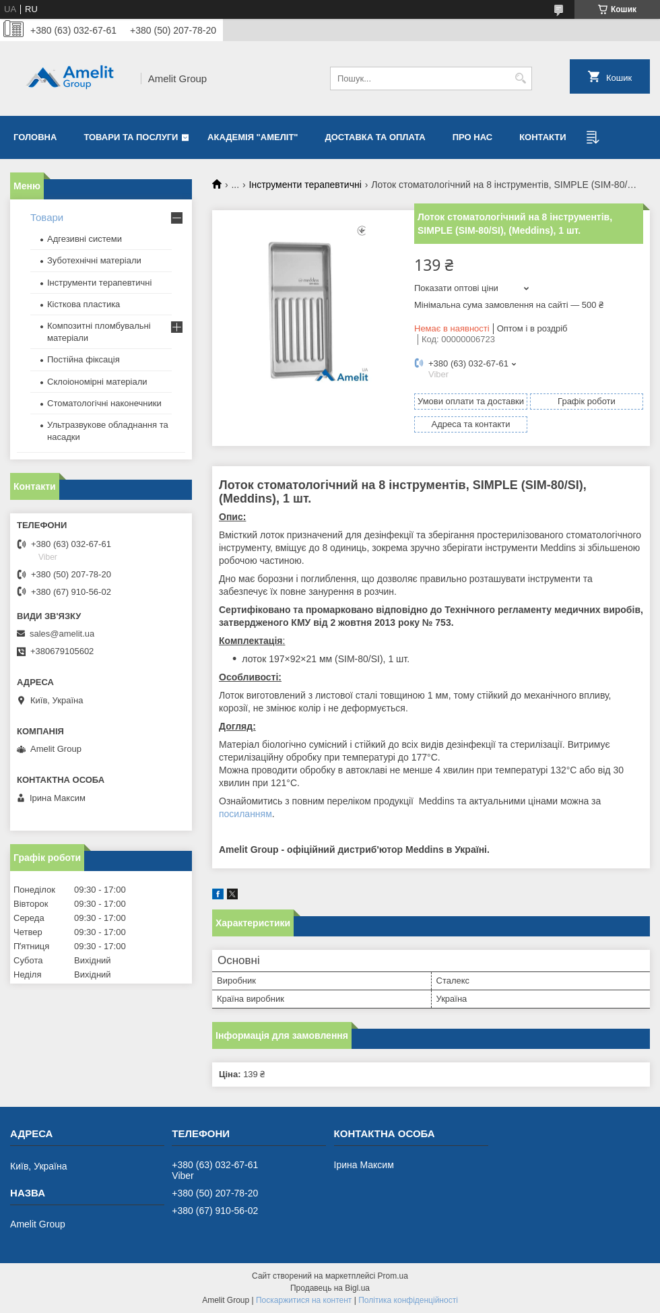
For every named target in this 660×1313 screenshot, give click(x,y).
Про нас (472, 137)
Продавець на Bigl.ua (330, 1288)
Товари (46, 217)
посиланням (245, 813)
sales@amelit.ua (62, 634)
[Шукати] (520, 78)
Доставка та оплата (375, 137)
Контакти (542, 137)
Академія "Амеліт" (252, 137)
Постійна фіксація (83, 359)
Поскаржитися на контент (304, 1300)
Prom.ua (393, 1276)
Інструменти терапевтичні (305, 184)
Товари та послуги (131, 137)
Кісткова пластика (83, 304)
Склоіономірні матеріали (97, 382)
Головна (35, 137)
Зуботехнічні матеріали (94, 260)
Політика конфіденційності (408, 1300)
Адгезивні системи (84, 239)
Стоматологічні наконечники (104, 403)
